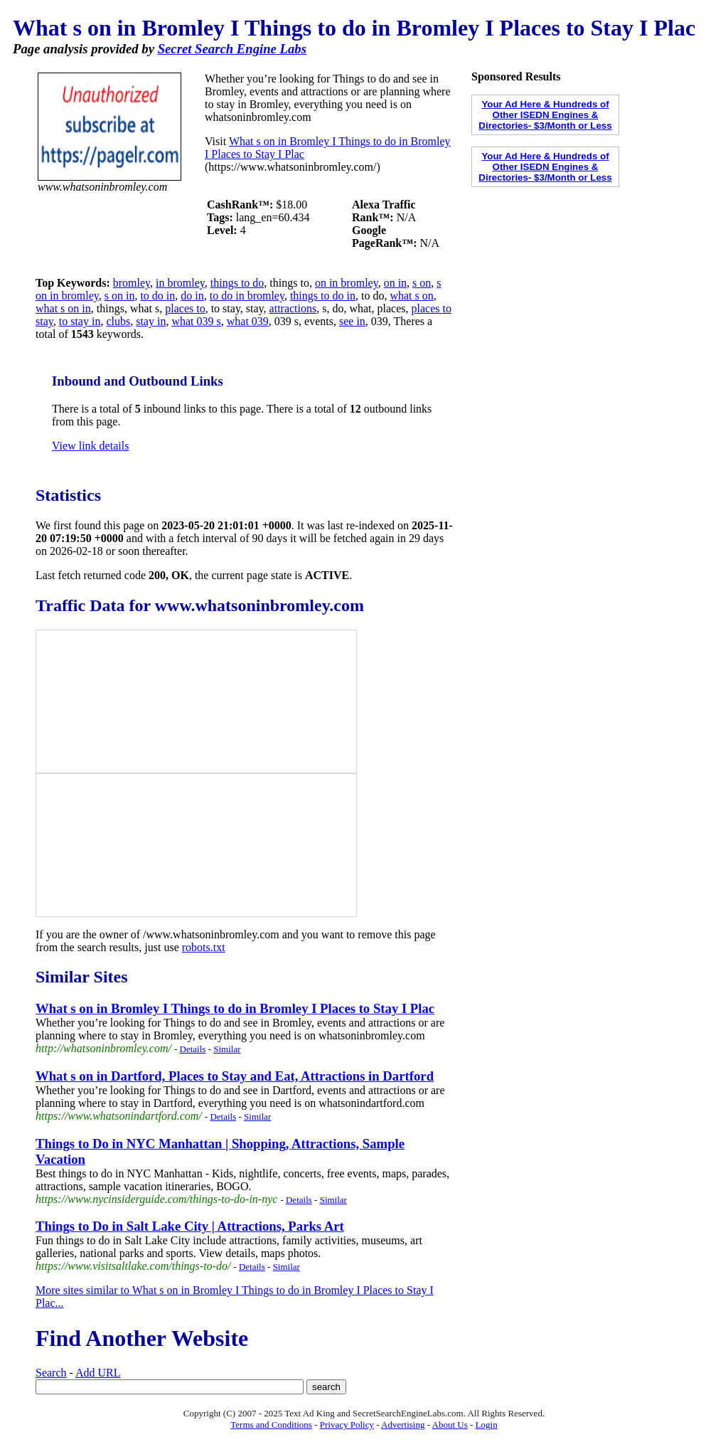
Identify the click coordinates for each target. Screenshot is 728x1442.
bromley (131, 283)
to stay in (80, 321)
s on (421, 283)
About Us (450, 1424)
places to (185, 308)
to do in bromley (247, 296)
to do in (157, 296)
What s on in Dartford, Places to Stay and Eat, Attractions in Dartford (235, 1076)
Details (193, 1049)
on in (395, 283)
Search (51, 1373)
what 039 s (195, 321)
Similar (226, 1049)
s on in (120, 296)
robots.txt (203, 947)
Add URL (98, 1373)
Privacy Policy (347, 1424)
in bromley (180, 283)
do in (192, 296)
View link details (90, 446)
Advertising (402, 1424)
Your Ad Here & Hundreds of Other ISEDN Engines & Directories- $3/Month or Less (544, 115)
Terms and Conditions (271, 1424)
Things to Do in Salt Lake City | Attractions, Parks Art (190, 1226)
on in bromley (346, 283)
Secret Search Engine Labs (232, 48)
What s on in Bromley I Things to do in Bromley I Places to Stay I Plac (235, 1008)
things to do (237, 283)
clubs (118, 321)
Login (487, 1424)
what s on (411, 296)
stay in (151, 321)
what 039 (248, 321)
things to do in (322, 296)
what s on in (63, 308)
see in (352, 321)
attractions (293, 308)
